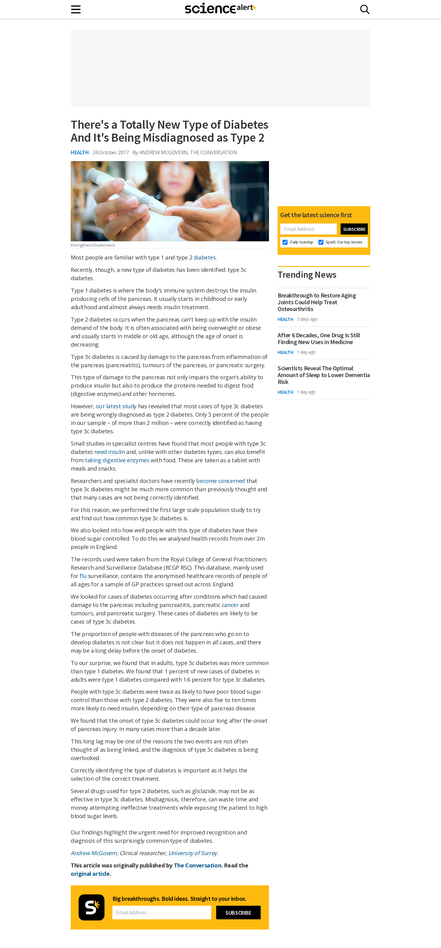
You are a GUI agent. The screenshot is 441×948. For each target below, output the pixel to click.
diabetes (205, 257)
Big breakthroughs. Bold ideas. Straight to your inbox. (179, 898)
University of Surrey (192, 853)
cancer (230, 605)
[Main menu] (76, 9)
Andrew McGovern (94, 853)
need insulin (109, 451)
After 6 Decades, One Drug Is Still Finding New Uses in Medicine (319, 338)
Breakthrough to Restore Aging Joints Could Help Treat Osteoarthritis (317, 302)
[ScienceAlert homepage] (220, 9)
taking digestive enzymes (117, 460)
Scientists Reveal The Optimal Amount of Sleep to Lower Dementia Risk (324, 375)
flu (83, 576)
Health (80, 152)
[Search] (364, 9)
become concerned (220, 480)
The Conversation (197, 865)
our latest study (116, 406)
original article (90, 873)
